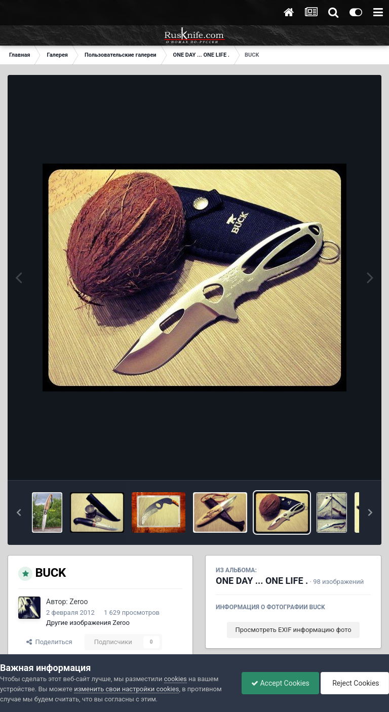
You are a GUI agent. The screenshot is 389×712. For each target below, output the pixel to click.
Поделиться (49, 642)
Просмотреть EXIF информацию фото (293, 630)
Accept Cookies (278, 683)
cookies (175, 679)
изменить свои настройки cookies (126, 689)
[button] (19, 512)
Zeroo (78, 602)
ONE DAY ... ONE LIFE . (262, 580)
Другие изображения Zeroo (88, 622)
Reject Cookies (354, 683)
